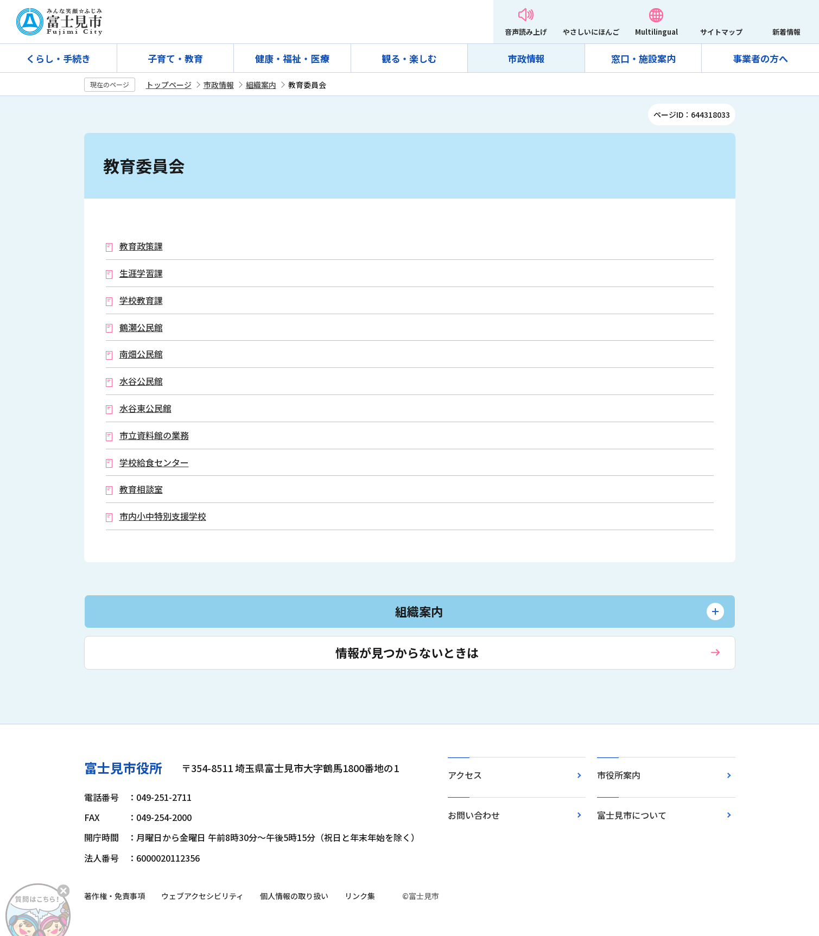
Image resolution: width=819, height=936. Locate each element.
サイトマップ (721, 32)
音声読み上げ (526, 32)
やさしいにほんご (591, 32)
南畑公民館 (141, 354)
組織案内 (261, 84)
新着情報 (786, 32)
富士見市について (631, 815)
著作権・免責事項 (114, 895)
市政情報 (526, 58)
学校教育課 (141, 300)
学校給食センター (154, 462)
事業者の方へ (760, 58)
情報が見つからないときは (407, 652)
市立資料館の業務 (154, 435)
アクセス (465, 774)
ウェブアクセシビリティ (202, 895)
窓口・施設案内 (643, 58)
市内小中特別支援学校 (162, 516)
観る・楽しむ (409, 58)
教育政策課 (141, 246)
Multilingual (656, 32)
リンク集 (360, 895)
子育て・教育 (175, 58)
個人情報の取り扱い (294, 895)
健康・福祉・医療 (292, 58)
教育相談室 (141, 489)
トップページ (169, 84)
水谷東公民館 (145, 408)
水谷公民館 (141, 381)
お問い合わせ (474, 815)
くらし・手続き (58, 58)
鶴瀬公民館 (141, 327)
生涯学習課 (141, 273)
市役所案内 (618, 774)
